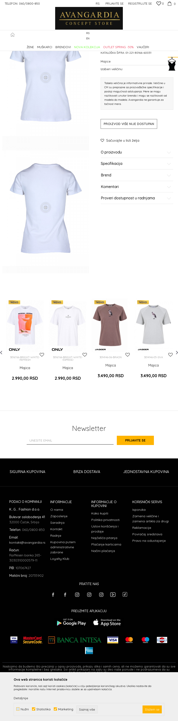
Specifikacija (136, 203)
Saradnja (57, 563)
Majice (77, 45)
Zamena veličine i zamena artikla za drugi (150, 559)
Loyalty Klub (59, 600)
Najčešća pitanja (104, 579)
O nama (56, 551)
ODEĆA (65, 45)
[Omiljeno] (160, 4)
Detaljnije (21, 698)
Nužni (25, 709)
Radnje (55, 576)
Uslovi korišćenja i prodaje (104, 570)
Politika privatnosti (105, 561)
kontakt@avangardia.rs (27, 583)
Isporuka (139, 551)
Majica (25, 413)
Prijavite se (140, 482)
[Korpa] (171, 3)
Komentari (136, 226)
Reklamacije (141, 569)
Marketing (65, 709)
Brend (136, 215)
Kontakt (56, 570)
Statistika (43, 709)
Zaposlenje (58, 557)
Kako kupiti (99, 554)
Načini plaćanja (103, 592)
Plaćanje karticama (106, 585)
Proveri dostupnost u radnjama (136, 237)
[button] (173, 36)
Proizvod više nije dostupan (129, 163)
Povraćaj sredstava (147, 575)
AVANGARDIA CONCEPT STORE (22, 45)
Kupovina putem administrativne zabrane (63, 588)
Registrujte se (140, 3)
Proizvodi (51, 45)
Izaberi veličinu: (112, 108)
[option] (24, 387)
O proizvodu (136, 192)
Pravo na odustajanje (149, 582)
